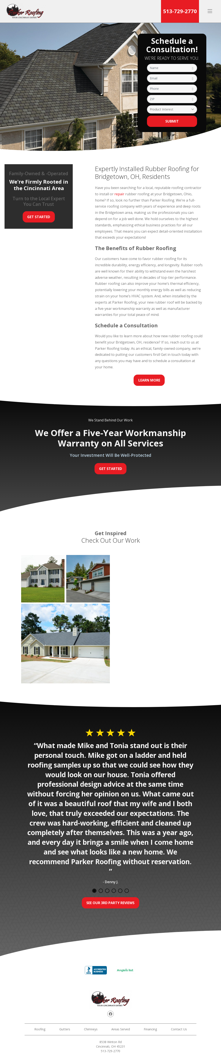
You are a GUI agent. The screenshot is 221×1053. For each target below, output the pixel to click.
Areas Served (120, 1029)
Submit (172, 121)
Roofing (40, 1029)
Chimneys (91, 1029)
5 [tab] (120, 890)
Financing (150, 1029)
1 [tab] (94, 890)
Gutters (64, 1029)
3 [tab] (107, 890)
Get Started (38, 216)
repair (119, 194)
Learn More (149, 380)
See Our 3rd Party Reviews (110, 902)
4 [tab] (113, 890)
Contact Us (179, 1029)
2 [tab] (101, 890)
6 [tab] (126, 890)
